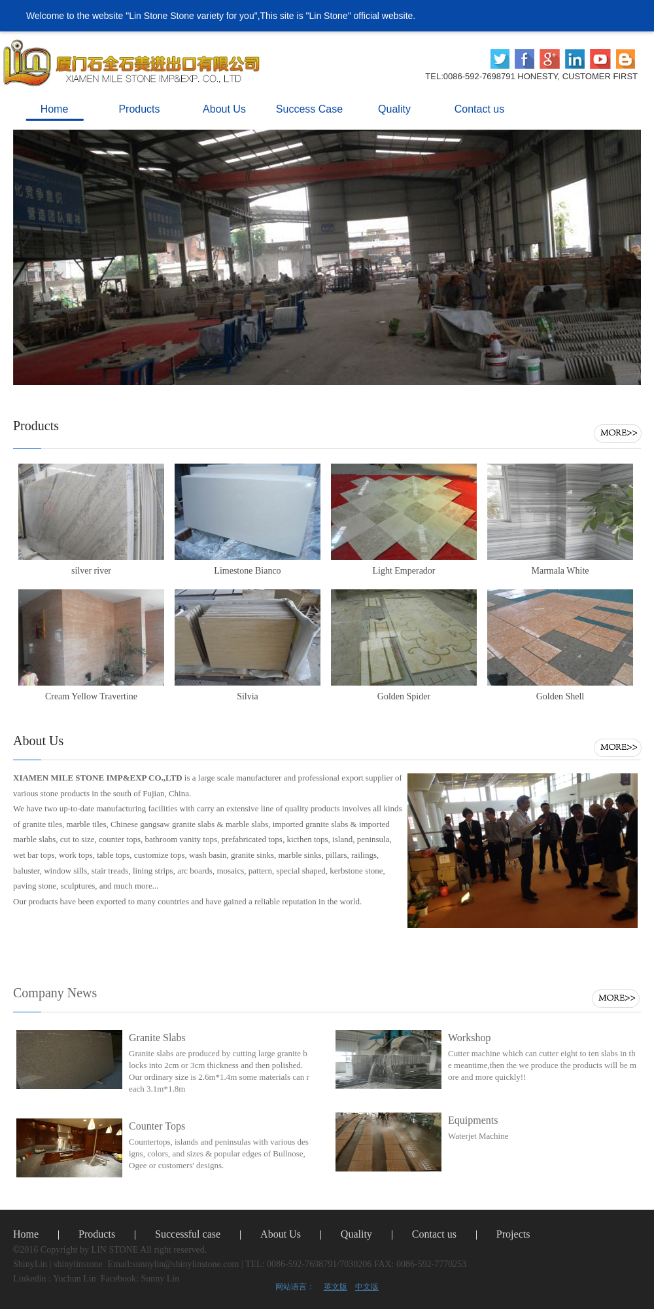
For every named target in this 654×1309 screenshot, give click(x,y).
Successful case (187, 1234)
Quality (356, 1234)
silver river (91, 571)
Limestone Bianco (247, 571)
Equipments (473, 1120)
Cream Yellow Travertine (91, 696)
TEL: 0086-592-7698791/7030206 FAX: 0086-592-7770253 (355, 1264)
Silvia (247, 696)
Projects (513, 1234)
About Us (280, 1234)
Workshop (469, 1037)
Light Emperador (403, 571)
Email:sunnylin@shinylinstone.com (173, 1264)
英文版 (335, 1286)
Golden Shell (560, 696)
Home (26, 1234)
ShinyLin (30, 1264)
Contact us (434, 1234)
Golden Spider (403, 696)
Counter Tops (157, 1126)
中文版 (367, 1286)
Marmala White (560, 571)
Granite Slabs (157, 1037)
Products (96, 1234)
